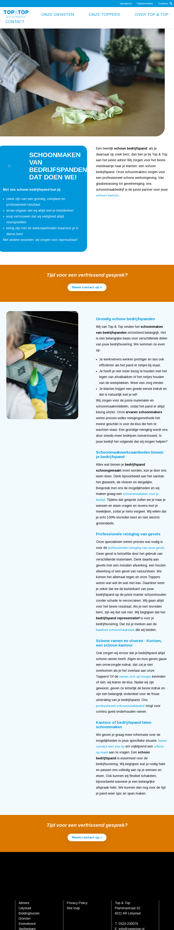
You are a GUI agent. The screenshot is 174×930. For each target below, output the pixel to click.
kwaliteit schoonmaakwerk (115, 630)
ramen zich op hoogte (135, 676)
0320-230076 (128, 924)
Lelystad (25, 908)
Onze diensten (57, 14)
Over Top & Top (151, 14)
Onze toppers (104, 14)
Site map (73, 908)
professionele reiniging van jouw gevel (136, 548)
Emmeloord (27, 924)
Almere (24, 903)
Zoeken (165, 3)
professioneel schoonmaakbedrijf (120, 706)
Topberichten (144, 3)
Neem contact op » (87, 287)
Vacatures (125, 3)
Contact (15, 21)
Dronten (25, 919)
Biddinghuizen (29, 913)
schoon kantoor (107, 195)
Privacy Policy (77, 903)
